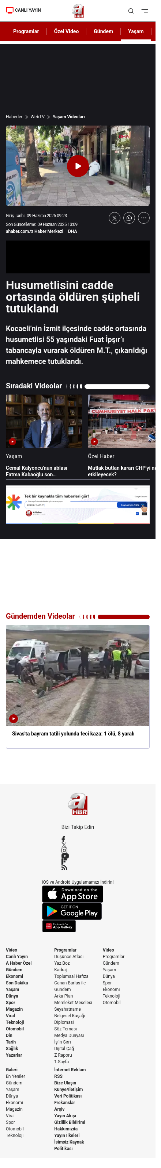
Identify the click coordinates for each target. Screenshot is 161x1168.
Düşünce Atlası (68, 956)
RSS (58, 1076)
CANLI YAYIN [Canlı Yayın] (23, 10)
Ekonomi (14, 976)
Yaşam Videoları (69, 116)
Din (9, 1035)
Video (11, 950)
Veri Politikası (68, 1096)
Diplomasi (64, 1022)
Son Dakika (17, 983)
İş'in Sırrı (62, 1042)
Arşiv (59, 1109)
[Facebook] (77, 839)
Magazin (14, 1009)
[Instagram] (77, 850)
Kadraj (60, 969)
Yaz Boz (62, 963)
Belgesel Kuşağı (69, 1015)
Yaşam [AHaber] (136, 31)
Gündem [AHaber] (103, 31)
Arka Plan (63, 996)
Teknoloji (15, 1022)
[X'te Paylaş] (114, 218)
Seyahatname (67, 1009)
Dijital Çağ (64, 1048)
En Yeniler (15, 1076)
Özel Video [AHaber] (66, 31)
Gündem (14, 969)
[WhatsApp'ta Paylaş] (129, 218)
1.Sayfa (61, 1061)
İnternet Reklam (70, 1069)
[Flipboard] (77, 861)
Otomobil (15, 1028)
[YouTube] (77, 855)
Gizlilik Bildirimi (69, 1122)
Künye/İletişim (68, 1089)
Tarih (11, 1042)
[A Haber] (77, 11)
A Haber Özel (19, 963)
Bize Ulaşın (65, 1083)
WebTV (38, 116)
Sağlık (12, 1048)
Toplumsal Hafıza (71, 976)
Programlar (65, 950)
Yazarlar (14, 1055)
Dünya (12, 996)
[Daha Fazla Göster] (144, 218)
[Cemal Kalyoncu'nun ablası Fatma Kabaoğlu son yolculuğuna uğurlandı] (44, 436)
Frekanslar (64, 1102)
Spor (10, 1002)
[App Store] (78, 894)
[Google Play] (78, 911)
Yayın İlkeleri (66, 1135)
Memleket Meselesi (73, 1002)
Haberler (14, 116)
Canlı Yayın (17, 956)
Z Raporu (63, 1055)
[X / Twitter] (77, 845)
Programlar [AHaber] (26, 31)
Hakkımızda (66, 1129)
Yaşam (12, 989)
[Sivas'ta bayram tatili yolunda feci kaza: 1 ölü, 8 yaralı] (78, 686)
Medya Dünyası (69, 1035)
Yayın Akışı (65, 1115)
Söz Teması (65, 1028)
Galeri (12, 1069)
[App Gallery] (78, 926)
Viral (10, 1015)
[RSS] (77, 867)
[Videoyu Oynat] (78, 166)
